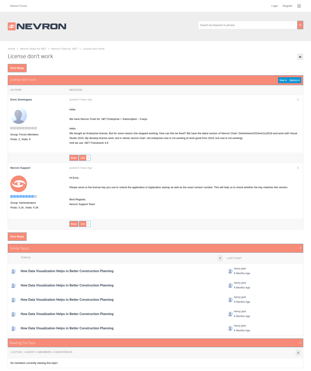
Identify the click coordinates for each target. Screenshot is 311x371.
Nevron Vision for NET (33, 48)
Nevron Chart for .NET (64, 48)
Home (11, 48)
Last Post (234, 258)
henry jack (240, 268)
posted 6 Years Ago (80, 99)
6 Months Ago (242, 273)
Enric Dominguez (21, 99)
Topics (25, 257)
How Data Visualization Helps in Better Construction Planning (67, 271)
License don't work (94, 48)
